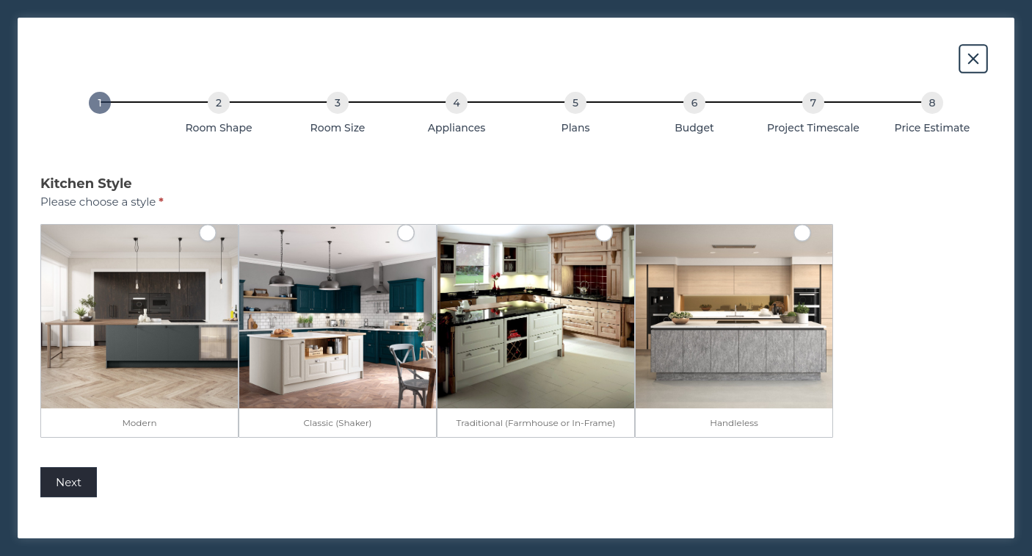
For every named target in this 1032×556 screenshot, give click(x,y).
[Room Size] (338, 103)
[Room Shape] (219, 103)
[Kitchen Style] (100, 103)
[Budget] (694, 103)
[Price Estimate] (932, 103)
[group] (516, 116)
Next (68, 482)
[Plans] (575, 103)
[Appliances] (457, 103)
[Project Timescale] (813, 103)
